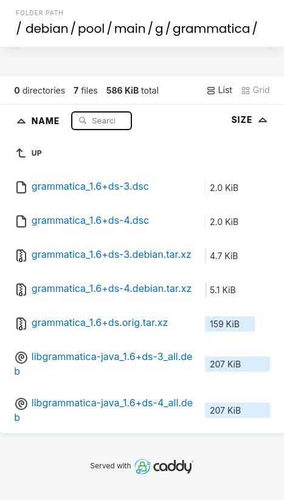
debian (47, 28)
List (219, 90)
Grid (255, 90)
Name (47, 120)
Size (250, 119)
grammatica (211, 28)
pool (91, 28)
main (130, 28)
